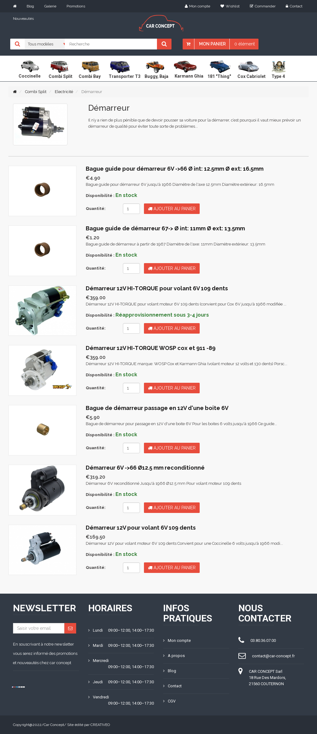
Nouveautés (23, 18)
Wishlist (230, 6)
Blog (30, 6)
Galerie (50, 6)
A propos (174, 655)
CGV (169, 701)
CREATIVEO (100, 725)
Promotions (76, 6)
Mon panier (212, 43)
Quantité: (96, 208)
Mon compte (197, 6)
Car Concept (54, 725)
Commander (263, 6)
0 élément (244, 43)
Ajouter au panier (172, 208)
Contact (294, 6)
